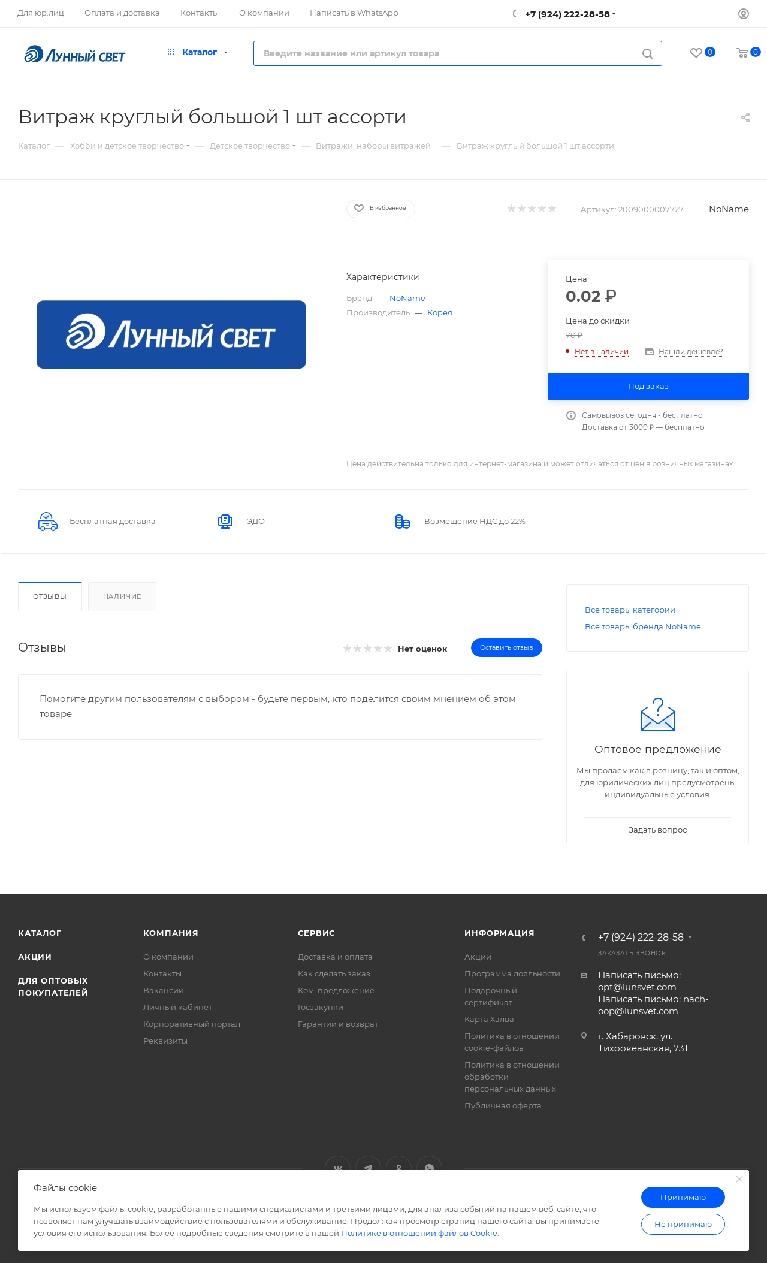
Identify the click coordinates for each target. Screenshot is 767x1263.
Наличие (122, 596)
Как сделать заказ (334, 973)
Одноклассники (399, 1168)
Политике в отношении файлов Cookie (419, 1233)
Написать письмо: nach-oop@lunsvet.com (653, 1005)
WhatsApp (429, 1168)
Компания (171, 933)
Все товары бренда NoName (643, 626)
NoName (729, 209)
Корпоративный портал (191, 1024)
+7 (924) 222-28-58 (566, 14)
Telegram (368, 1168)
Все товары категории (630, 609)
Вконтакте (338, 1168)
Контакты (162, 973)
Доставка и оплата (335, 956)
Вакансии (163, 990)
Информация (499, 933)
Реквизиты (165, 1040)
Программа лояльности (512, 973)
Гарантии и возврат (338, 1024)
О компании (168, 956)
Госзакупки (320, 1007)
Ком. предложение (336, 990)
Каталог (40, 933)
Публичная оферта (503, 1105)
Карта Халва (489, 1019)
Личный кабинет (177, 1007)
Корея (439, 312)
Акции (35, 956)
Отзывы (50, 596)
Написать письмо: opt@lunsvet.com (639, 981)
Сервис (316, 933)
